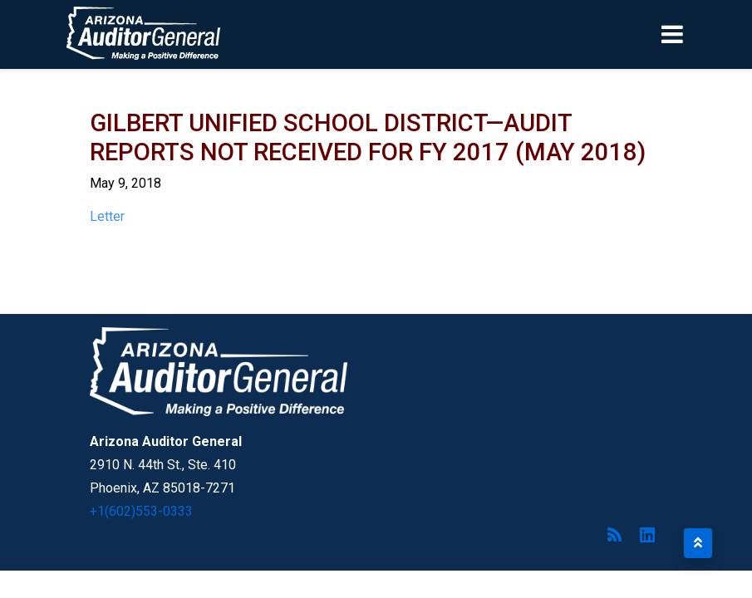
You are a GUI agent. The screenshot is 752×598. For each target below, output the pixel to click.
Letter (107, 216)
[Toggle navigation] (700, 34)
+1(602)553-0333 (141, 511)
